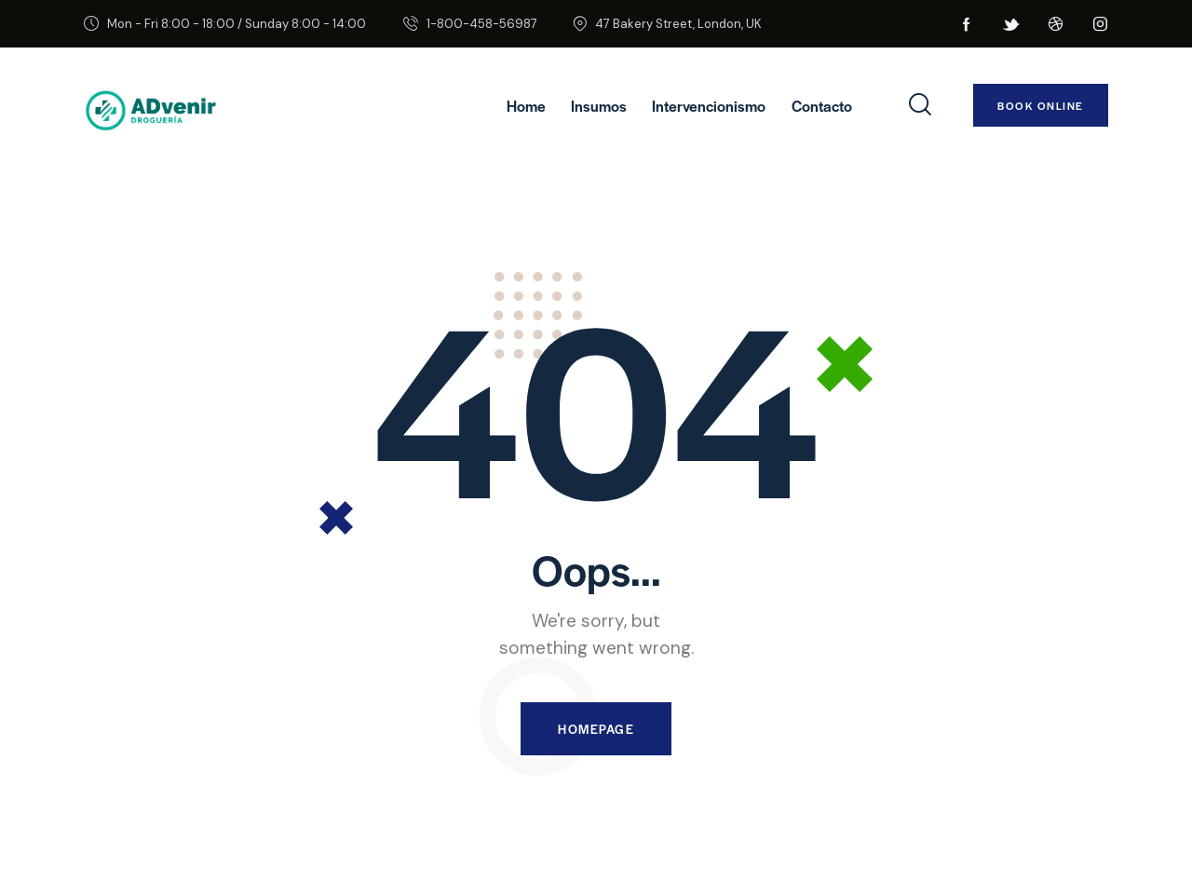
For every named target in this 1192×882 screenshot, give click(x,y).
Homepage (596, 729)
